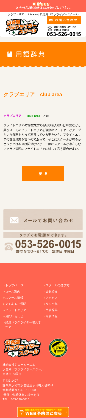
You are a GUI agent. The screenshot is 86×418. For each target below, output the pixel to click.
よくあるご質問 (15, 304)
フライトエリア (15, 310)
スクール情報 (14, 297)
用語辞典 (52, 310)
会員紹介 (52, 291)
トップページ (14, 285)
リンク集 (52, 304)
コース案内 (12, 291)
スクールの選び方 (57, 285)
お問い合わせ (14, 316)
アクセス (52, 297)
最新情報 (52, 316)
